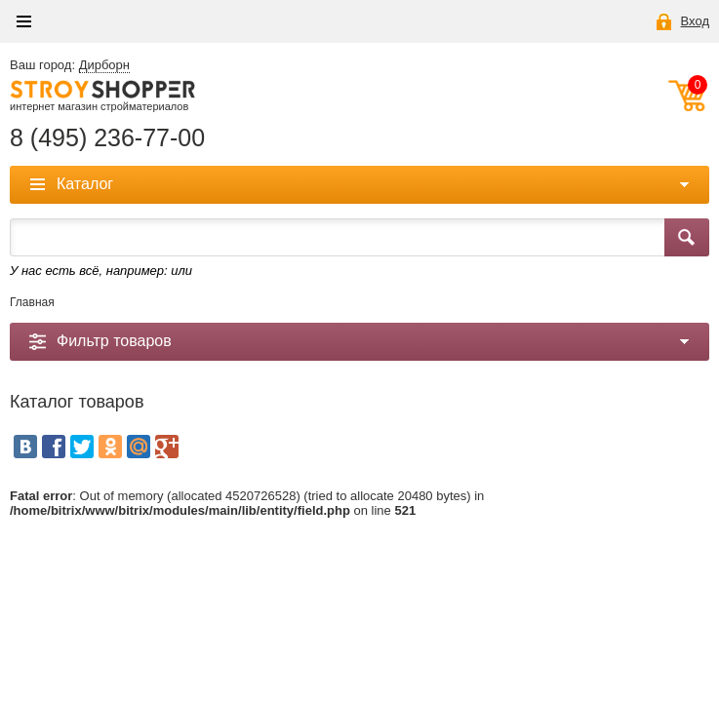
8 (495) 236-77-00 (107, 138)
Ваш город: (70, 65)
